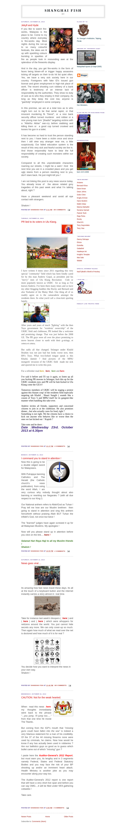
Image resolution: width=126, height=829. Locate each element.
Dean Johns (81, 192)
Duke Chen (81, 195)
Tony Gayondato (83, 225)
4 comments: (60, 446)
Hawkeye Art (82, 251)
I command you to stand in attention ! (41, 458)
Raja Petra (81, 216)
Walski (79, 261)
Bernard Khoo (82, 186)
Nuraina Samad (83, 210)
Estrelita (80, 245)
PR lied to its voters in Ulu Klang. (39, 222)
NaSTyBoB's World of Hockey (88, 272)
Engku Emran (82, 198)
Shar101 (80, 222)
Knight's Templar (83, 255)
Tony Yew (80, 228)
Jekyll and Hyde (29, 25)
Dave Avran (81, 189)
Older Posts (68, 817)
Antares (80, 183)
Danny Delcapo (83, 239)
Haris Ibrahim (82, 201)
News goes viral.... (31, 563)
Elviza (79, 242)
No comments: (60, 210)
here (46, 535)
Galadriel (80, 248)
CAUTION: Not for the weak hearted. (41, 697)
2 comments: (60, 551)
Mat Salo (80, 258)
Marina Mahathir (83, 207)
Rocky (79, 219)
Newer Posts (26, 817)
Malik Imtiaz (81, 204)
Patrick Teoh (82, 213)
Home (47, 817)
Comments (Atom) (39, 821)
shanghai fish (63, 10)
